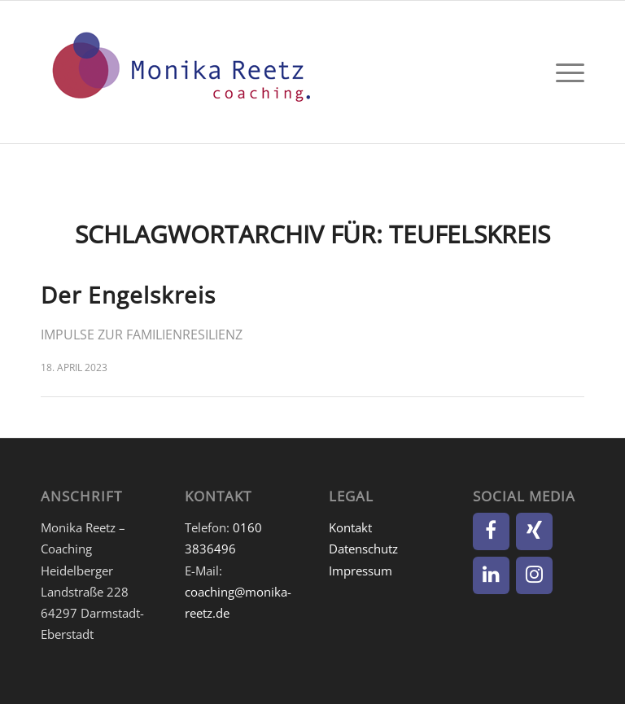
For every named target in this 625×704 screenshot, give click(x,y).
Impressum (360, 570)
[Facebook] (491, 531)
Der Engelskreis (128, 294)
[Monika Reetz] (179, 72)
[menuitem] (566, 72)
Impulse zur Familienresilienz (142, 334)
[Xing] (534, 531)
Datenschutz (363, 548)
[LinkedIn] (491, 575)
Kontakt (350, 527)
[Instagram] (534, 575)
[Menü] (566, 72)
